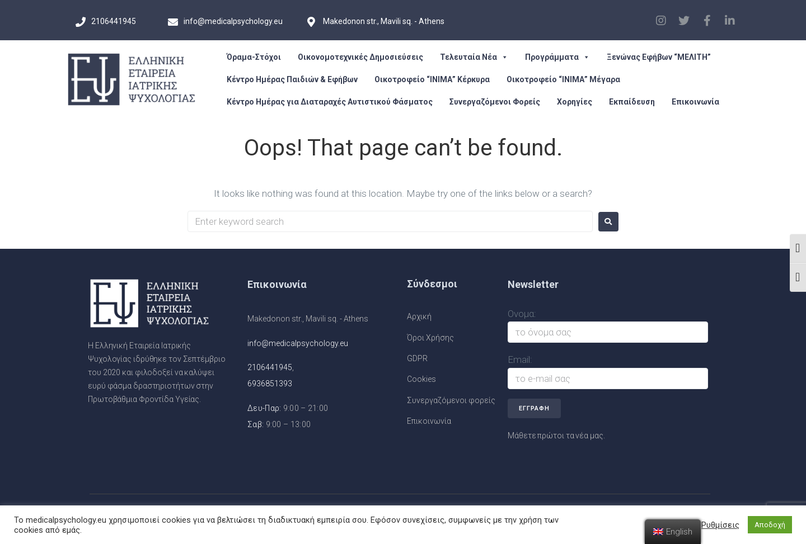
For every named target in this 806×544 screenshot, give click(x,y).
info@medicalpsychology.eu (297, 343)
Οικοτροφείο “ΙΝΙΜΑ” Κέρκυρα (432, 79)
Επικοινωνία (695, 101)
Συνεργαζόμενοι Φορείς (494, 101)
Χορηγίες (574, 101)
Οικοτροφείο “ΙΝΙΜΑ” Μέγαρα (563, 79)
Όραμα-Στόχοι (254, 57)
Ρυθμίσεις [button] (720, 525)
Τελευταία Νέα (474, 57)
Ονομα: (522, 313)
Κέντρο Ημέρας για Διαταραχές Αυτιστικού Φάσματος (330, 101)
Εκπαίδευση (632, 101)
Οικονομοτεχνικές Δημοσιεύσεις (360, 57)
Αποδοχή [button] (770, 525)
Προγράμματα (557, 57)
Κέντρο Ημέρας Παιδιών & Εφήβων (292, 79)
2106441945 (269, 367)
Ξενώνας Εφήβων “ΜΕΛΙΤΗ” (659, 57)
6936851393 (269, 383)
